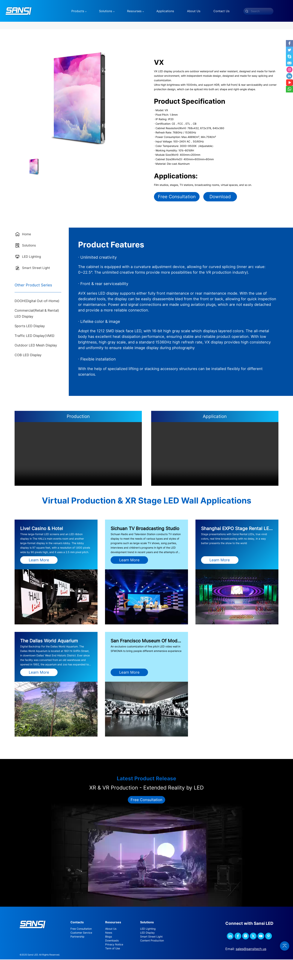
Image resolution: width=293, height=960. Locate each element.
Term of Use (112, 949)
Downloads (112, 941)
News (108, 933)
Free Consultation (177, 197)
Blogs (108, 937)
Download (220, 197)
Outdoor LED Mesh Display (36, 346)
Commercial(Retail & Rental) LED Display (37, 314)
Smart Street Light (151, 937)
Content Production (152, 941)
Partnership (77, 937)
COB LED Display (28, 355)
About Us (110, 929)
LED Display (147, 933)
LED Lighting (148, 929)
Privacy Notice (114, 945)
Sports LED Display (30, 327)
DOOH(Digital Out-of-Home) (37, 301)
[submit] (246, 11)
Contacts (77, 923)
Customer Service (81, 933)
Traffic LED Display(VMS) (35, 336)
